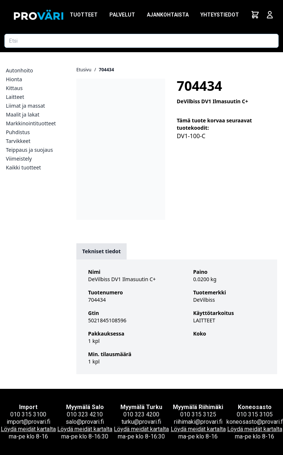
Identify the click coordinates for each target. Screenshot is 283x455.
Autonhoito (19, 70)
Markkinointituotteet (31, 123)
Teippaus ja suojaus (29, 149)
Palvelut (122, 15)
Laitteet (15, 96)
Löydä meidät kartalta (28, 429)
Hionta (14, 79)
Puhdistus (18, 132)
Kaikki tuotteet (23, 167)
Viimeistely (19, 158)
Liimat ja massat (25, 105)
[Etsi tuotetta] (141, 41)
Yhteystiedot (219, 15)
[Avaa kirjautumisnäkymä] (269, 14)
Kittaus (14, 88)
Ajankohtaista (168, 15)
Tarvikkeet (18, 140)
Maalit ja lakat (22, 114)
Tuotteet (84, 15)
